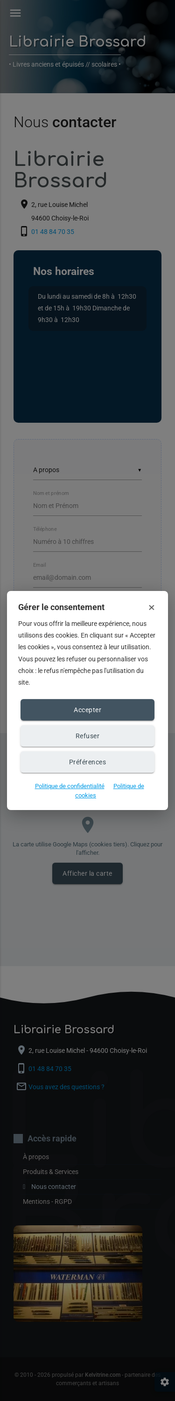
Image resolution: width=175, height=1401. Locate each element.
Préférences (87, 762)
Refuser (88, 736)
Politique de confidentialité (70, 786)
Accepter (87, 710)
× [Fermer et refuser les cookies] (151, 607)
